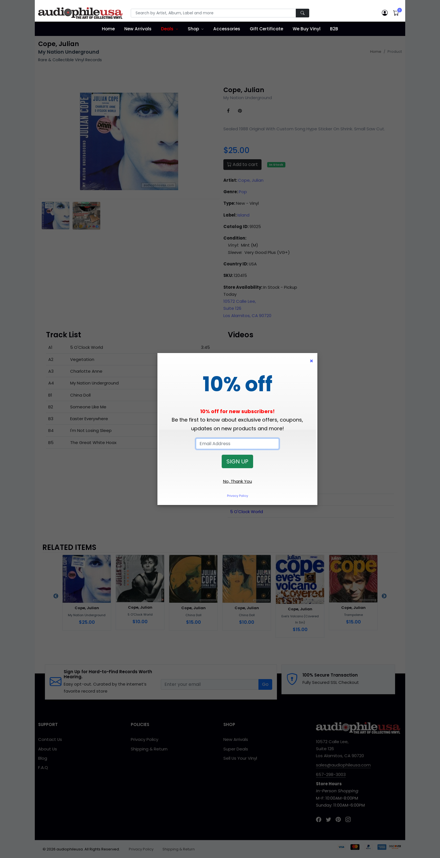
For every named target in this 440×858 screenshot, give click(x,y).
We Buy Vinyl (306, 29)
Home (108, 29)
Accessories (226, 29)
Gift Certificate (266, 29)
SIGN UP (237, 461)
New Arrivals (138, 29)
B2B (334, 29)
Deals (167, 29)
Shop (193, 29)
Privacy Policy (237, 495)
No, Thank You (237, 481)
